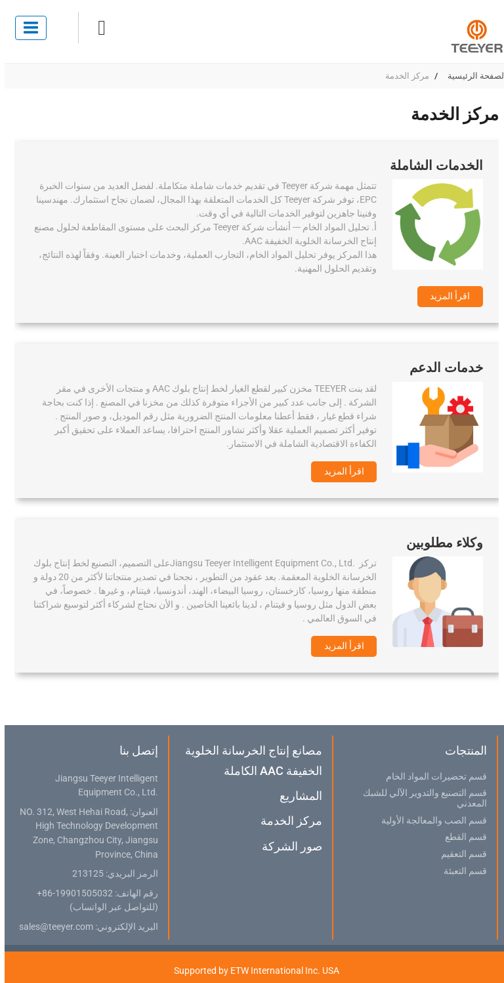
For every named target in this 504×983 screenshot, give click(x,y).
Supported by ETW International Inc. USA (252, 970)
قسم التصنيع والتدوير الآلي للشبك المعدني (420, 798)
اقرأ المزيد (445, 296)
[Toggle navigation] (26, 28)
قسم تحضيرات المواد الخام (431, 777)
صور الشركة (287, 846)
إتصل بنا (134, 750)
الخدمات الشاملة (431, 165)
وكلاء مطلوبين (440, 543)
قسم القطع (461, 837)
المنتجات (461, 750)
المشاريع (296, 796)
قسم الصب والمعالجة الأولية (429, 821)
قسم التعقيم (459, 854)
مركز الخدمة (287, 820)
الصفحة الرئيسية (472, 76)
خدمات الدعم (441, 367)
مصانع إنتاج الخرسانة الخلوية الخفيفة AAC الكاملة (249, 760)
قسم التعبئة (460, 871)
